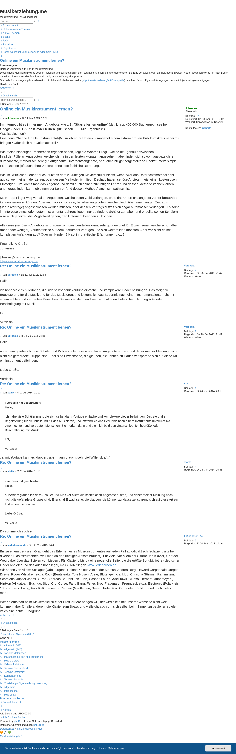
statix (187, 383)
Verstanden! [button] (218, 748)
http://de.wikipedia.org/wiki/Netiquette (103, 80)
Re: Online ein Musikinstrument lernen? (35, 266)
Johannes (191, 108)
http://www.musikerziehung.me (19, 261)
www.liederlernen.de (101, 565)
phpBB (18, 721)
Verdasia (189, 265)
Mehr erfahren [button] (116, 748)
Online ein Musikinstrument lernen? (32, 60)
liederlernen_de (193, 536)
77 (197, 116)
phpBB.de (38, 725)
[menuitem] (15, 29)
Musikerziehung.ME (11, 736)
